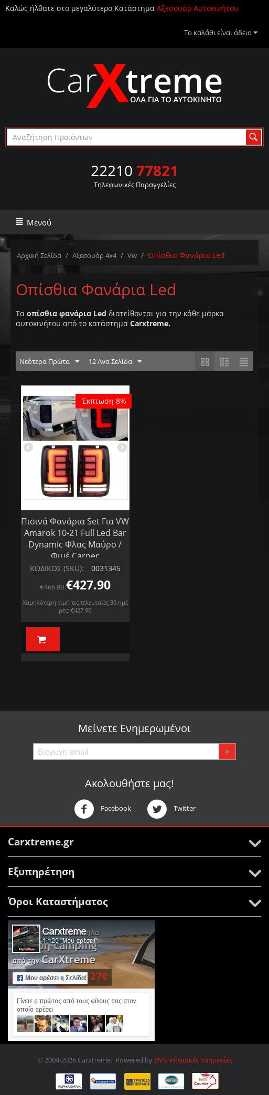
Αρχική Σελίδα (39, 255)
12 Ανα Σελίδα (115, 362)
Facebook (102, 809)
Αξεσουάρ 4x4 (94, 255)
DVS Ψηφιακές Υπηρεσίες (193, 1060)
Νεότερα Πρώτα (49, 362)
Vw (132, 255)
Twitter (171, 809)
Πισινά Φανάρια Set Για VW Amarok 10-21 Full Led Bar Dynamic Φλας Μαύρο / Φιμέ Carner (75, 539)
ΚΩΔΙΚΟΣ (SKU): (57, 568)
